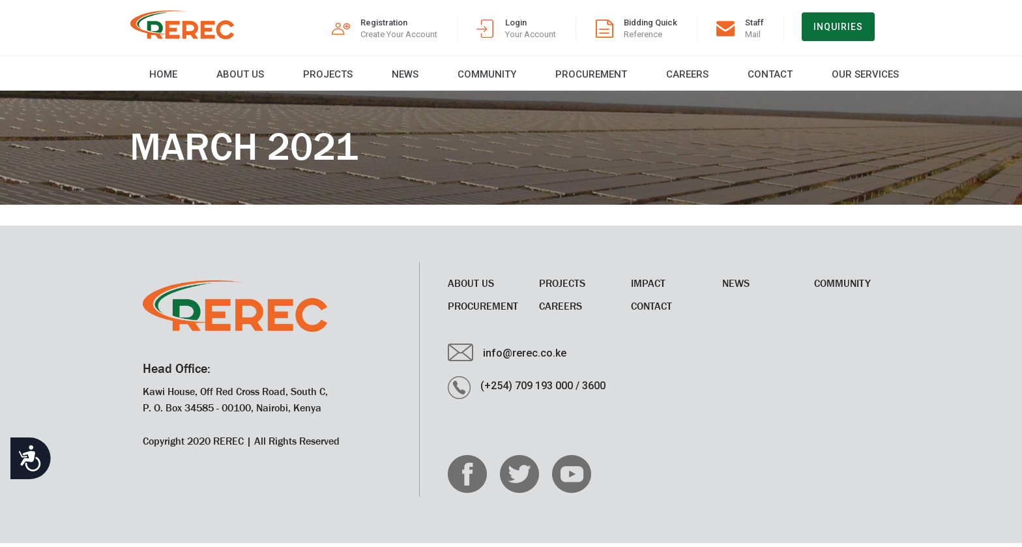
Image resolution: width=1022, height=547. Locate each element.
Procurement (545, 78)
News (370, 78)
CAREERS (636, 78)
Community (446, 78)
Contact (714, 78)
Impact (648, 287)
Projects (298, 78)
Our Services (804, 78)
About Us (215, 78)
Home (144, 78)
